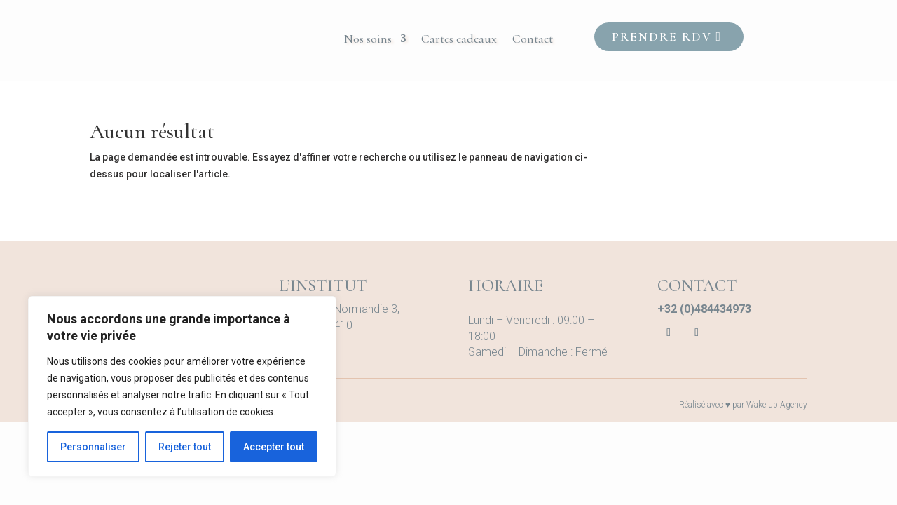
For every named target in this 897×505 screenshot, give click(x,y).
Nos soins (367, 40)
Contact (532, 40)
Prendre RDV (662, 36)
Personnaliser (93, 446)
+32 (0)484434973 (704, 309)
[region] (182, 386)
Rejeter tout (184, 446)
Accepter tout (273, 446)
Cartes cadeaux (459, 40)
